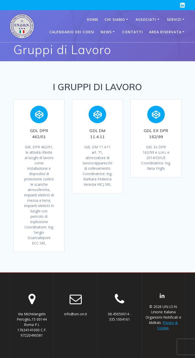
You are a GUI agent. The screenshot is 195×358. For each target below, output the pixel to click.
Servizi (174, 19)
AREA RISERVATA (165, 31)
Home (93, 19)
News (106, 31)
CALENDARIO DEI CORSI (71, 31)
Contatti (132, 31)
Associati (146, 19)
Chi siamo (115, 19)
